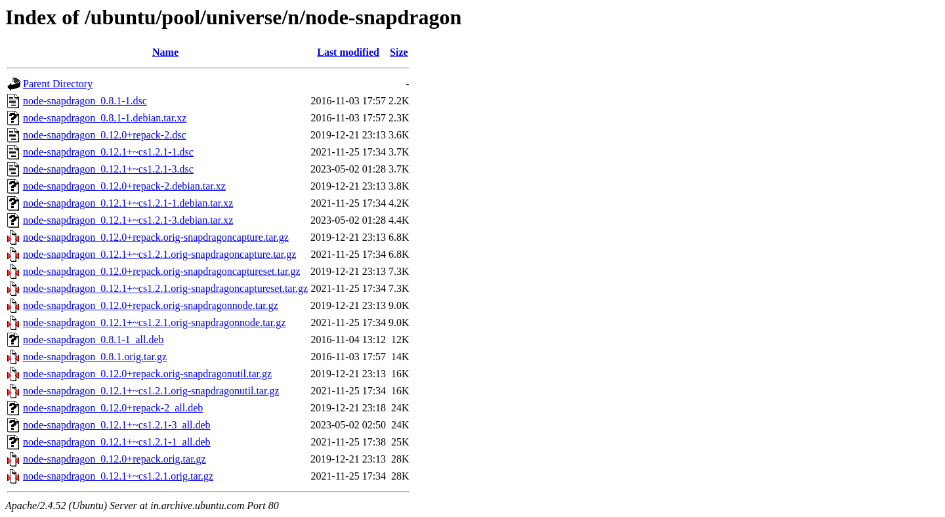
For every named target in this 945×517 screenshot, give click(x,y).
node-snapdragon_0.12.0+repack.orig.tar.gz (114, 459)
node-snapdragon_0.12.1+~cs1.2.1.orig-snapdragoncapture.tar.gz (159, 254)
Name (165, 52)
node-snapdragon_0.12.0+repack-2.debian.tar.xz (124, 186)
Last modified (348, 52)
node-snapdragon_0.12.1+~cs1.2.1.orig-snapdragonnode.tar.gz (154, 322)
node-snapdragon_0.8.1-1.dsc (85, 100)
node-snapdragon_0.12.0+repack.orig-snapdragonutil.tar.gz (147, 373)
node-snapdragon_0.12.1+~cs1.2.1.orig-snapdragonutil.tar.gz (151, 390)
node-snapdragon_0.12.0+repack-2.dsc (104, 134)
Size (399, 52)
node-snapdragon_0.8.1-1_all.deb (93, 339)
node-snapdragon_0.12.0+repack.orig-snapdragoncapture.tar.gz (156, 237)
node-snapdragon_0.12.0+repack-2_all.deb (113, 407)
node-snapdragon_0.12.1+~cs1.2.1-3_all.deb (117, 424)
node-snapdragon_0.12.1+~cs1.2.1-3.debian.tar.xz (128, 220)
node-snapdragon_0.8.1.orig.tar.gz (95, 356)
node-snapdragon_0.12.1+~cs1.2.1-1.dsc (108, 151)
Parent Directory (58, 83)
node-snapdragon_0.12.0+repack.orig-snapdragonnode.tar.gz (150, 305)
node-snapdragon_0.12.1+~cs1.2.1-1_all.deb (117, 441)
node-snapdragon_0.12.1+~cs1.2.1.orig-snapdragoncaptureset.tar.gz (165, 288)
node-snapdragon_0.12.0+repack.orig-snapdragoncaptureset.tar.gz (162, 271)
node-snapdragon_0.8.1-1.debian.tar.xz (104, 117)
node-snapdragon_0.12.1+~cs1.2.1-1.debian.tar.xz (128, 203)
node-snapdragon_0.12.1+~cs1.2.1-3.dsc (108, 169)
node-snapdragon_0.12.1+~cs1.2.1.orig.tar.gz (118, 476)
